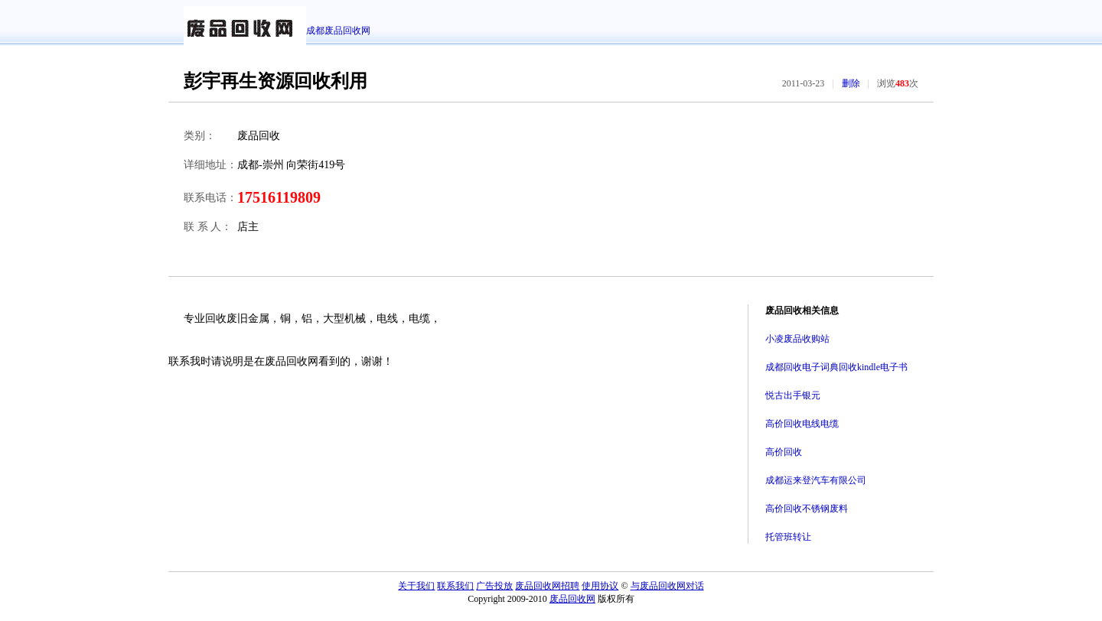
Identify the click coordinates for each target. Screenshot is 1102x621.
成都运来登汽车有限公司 (815, 480)
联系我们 (455, 585)
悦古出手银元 (792, 395)
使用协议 (600, 585)
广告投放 (494, 585)
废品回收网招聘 (547, 585)
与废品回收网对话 (667, 585)
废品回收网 (572, 598)
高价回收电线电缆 (802, 423)
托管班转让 (788, 537)
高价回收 (783, 452)
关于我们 (416, 585)
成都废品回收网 (338, 30)
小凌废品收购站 (797, 338)
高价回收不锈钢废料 (806, 508)
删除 (851, 83)
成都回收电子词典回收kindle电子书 (836, 367)
